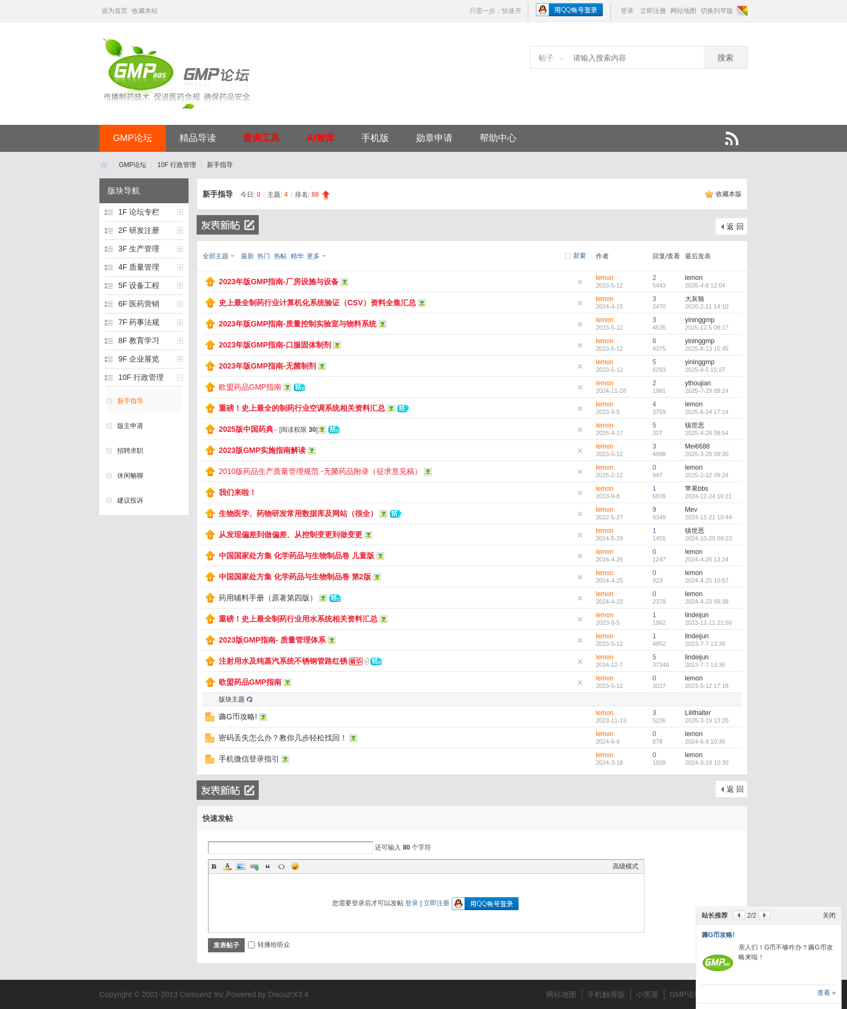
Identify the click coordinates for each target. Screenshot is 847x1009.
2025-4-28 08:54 (707, 433)
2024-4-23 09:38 (707, 601)
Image (241, 866)
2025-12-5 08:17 (707, 327)
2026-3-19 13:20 (707, 720)
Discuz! (280, 994)
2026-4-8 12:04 (705, 285)
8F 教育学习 (138, 340)
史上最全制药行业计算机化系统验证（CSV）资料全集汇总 (317, 302)
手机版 (375, 138)
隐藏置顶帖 (580, 282)
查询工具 (261, 138)
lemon (605, 278)
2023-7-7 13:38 (705, 643)
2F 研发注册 (138, 230)
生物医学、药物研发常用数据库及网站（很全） (298, 513)
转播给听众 (269, 944)
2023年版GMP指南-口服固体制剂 (275, 344)
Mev (691, 509)
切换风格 (741, 11)
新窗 (579, 255)
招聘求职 (130, 451)
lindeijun (697, 615)
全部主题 (215, 256)
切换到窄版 (717, 11)
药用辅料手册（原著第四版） (268, 597)
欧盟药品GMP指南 (250, 387)
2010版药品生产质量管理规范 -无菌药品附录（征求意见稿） (320, 471)
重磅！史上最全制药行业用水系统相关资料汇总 (298, 618)
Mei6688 (697, 446)
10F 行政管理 (176, 165)
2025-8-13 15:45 (707, 348)
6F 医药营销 (138, 303)
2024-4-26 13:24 (707, 559)
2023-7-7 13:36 (705, 664)
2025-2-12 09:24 (707, 475)
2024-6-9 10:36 (705, 741)
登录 (627, 11)
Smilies (295, 866)
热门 (263, 256)
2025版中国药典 (246, 429)
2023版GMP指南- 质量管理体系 (272, 640)
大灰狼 (694, 299)
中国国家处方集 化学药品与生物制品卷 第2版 (295, 576)
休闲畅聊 (130, 475)
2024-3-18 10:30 (707, 762)
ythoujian (698, 383)
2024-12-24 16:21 (708, 496)
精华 (297, 256)
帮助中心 (498, 138)
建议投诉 (130, 500)
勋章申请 (434, 138)
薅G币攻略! (238, 716)
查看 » (826, 993)
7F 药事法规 (138, 322)
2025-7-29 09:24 (707, 390)
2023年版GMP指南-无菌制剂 (267, 366)
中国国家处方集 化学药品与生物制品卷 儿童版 (296, 555)
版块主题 (232, 699)
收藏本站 (145, 11)
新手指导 (220, 165)
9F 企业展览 (138, 359)
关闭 (829, 915)
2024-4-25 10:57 (707, 580)
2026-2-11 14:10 (707, 306)
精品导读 (197, 138)
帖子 (546, 58)
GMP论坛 (132, 138)
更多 (313, 256)
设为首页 (114, 11)
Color (227, 866)
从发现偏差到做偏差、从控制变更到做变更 (290, 534)
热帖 (280, 256)
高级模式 (625, 866)
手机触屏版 (606, 994)
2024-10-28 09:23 (708, 538)
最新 (247, 256)
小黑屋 (647, 994)
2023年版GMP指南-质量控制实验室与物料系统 (298, 323)
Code (281, 866)
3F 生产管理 (138, 248)
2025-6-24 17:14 (707, 412)
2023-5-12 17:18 (707, 686)
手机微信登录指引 (249, 758)
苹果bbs (696, 488)
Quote (268, 866)
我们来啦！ (238, 492)
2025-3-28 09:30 (707, 454)
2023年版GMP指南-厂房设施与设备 (279, 281)
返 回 (735, 226)
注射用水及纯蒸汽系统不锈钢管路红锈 (283, 661)
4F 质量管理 (138, 267)
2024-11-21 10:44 (708, 517)
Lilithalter (698, 713)
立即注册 (653, 11)
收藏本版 (729, 194)
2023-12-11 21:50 (708, 622)
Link (254, 866)
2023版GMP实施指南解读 (262, 450)
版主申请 (130, 426)
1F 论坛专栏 (138, 212)
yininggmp (700, 320)
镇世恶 (694, 425)
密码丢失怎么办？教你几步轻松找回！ (283, 737)
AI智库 (320, 138)
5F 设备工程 (138, 285)
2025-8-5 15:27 (705, 369)
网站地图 (683, 11)
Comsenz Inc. (203, 994)
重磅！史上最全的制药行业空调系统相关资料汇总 (302, 408)
